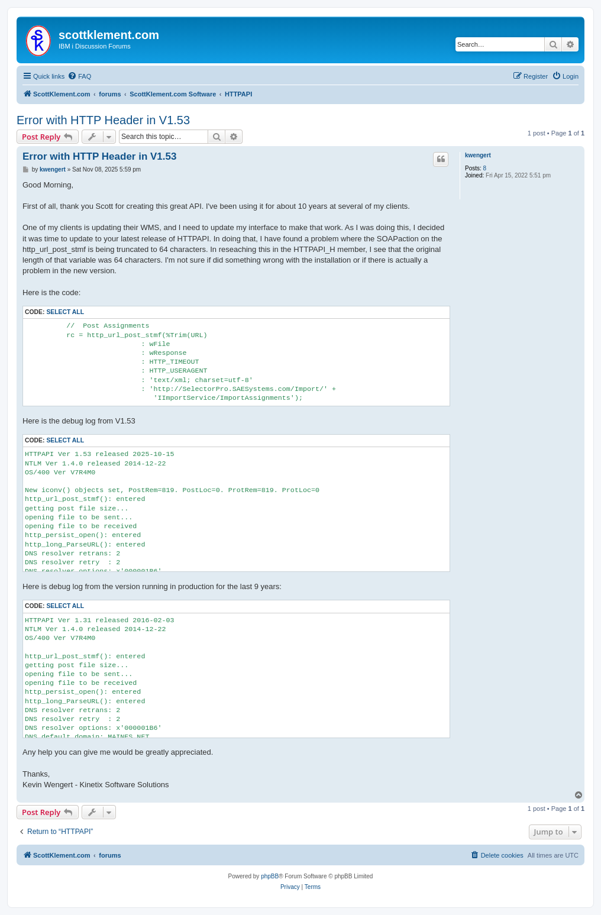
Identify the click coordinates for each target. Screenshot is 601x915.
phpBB (270, 876)
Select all (65, 312)
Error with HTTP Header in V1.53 (103, 120)
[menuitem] (79, 76)
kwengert (478, 155)
